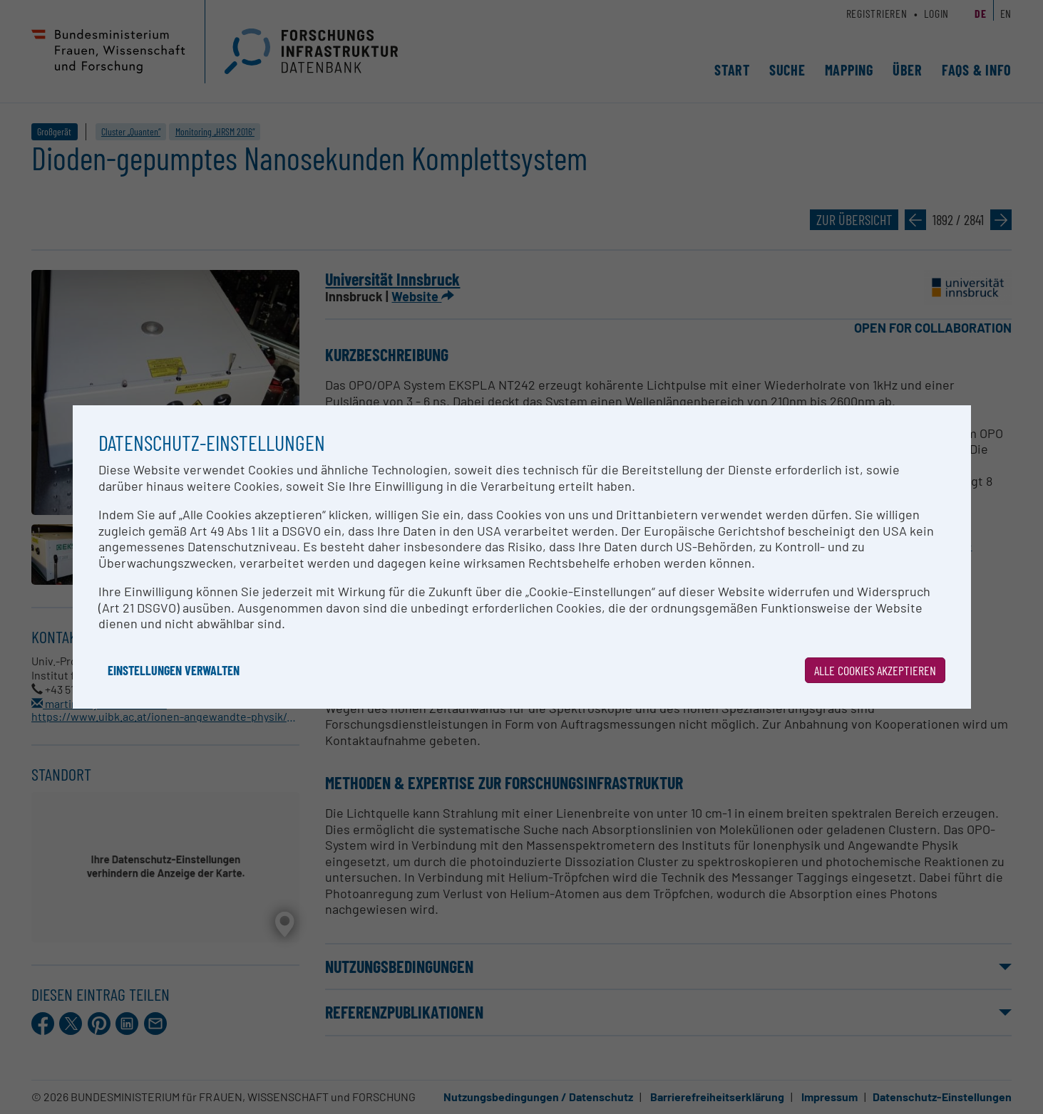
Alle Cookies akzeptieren (875, 670)
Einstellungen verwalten (174, 670)
